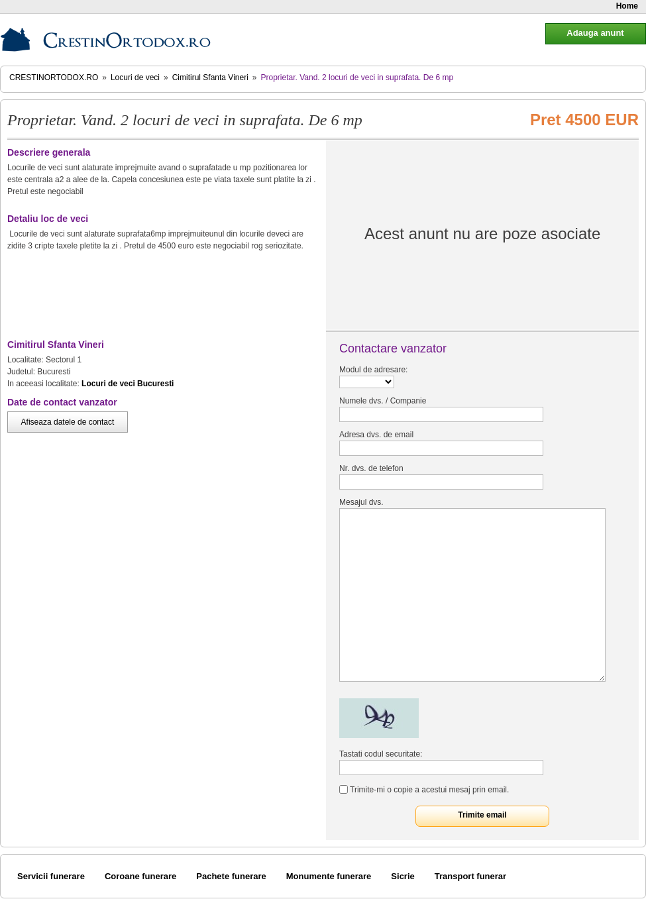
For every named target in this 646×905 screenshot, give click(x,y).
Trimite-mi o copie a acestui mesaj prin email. (429, 789)
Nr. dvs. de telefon (371, 468)
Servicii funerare (51, 876)
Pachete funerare (231, 876)
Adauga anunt (594, 33)
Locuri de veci (135, 77)
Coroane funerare (140, 876)
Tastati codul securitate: (380, 754)
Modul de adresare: (373, 369)
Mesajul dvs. (361, 502)
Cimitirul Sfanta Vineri (210, 77)
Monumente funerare (329, 876)
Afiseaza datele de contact (68, 422)
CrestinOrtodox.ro (53, 77)
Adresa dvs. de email (376, 434)
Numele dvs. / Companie (382, 400)
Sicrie (402, 876)
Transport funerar (470, 876)
